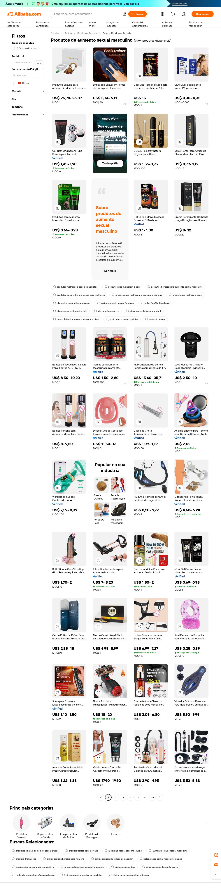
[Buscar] (137, 14)
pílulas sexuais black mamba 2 (143, 311)
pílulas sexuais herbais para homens (63, 858)
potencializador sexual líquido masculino (76, 319)
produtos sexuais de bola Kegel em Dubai (35, 850)
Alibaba (55, 33)
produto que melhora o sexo (185, 294)
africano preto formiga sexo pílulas (82, 875)
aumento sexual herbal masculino (168, 850)
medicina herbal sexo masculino (123, 850)
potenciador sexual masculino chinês (161, 858)
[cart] (173, 14)
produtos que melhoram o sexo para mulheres (79, 294)
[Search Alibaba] (86, 14)
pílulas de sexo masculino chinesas (129, 875)
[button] (124, 14)
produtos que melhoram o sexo (123, 286)
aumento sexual (155, 319)
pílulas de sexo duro (123, 867)
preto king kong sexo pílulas (122, 319)
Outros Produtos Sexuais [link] (117, 33)
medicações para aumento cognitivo (33, 867)
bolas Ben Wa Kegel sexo (155, 303)
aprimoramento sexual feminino (115, 303)
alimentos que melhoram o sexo (71, 303)
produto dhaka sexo (24, 858)
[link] (216, 855)
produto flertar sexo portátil (81, 850)
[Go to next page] (160, 797)
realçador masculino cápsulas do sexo (33, 875)
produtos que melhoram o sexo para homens (137, 294)
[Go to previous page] (101, 797)
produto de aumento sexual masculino (82, 867)
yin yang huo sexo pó (106, 311)
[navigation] (28, 415)
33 (152, 797)
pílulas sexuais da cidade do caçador (112, 858)
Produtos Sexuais (87, 33)
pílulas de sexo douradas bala (70, 311)
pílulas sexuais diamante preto (160, 867)
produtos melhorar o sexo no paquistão (75, 286)
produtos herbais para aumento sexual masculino (175, 286)
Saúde (68, 33)
